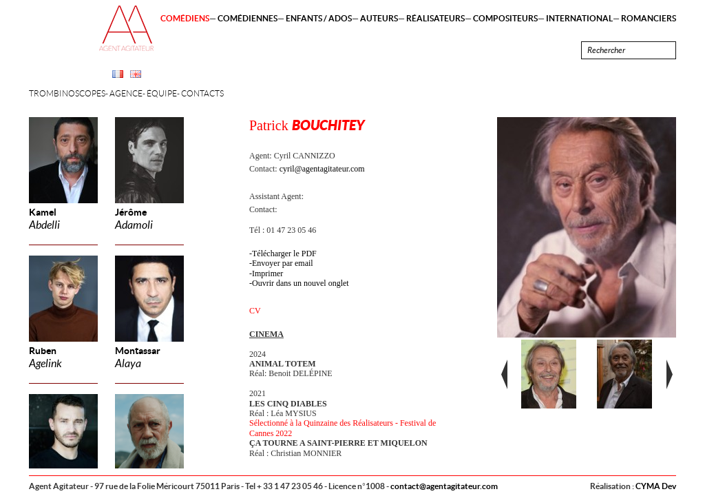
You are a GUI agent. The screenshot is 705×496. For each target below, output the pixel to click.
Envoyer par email (282, 263)
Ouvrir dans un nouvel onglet (300, 283)
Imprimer (267, 273)
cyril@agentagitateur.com (322, 169)
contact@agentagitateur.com (444, 486)
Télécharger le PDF (284, 253)
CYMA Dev (655, 486)
